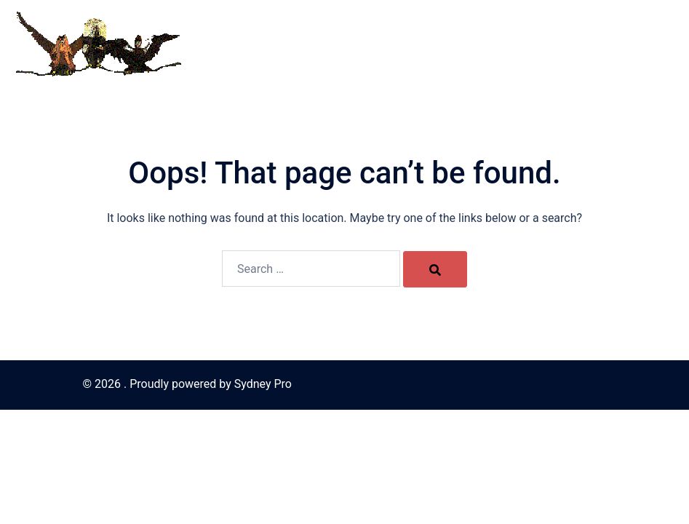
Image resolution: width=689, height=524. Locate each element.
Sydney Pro (263, 384)
